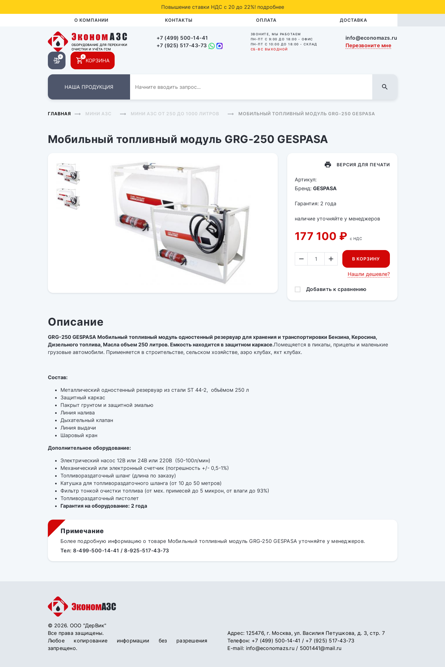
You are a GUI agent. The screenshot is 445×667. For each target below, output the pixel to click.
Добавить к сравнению (336, 289)
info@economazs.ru (371, 38)
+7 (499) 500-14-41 (182, 38)
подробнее (270, 7)
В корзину (366, 258)
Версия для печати (363, 164)
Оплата (266, 20)
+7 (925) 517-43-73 (182, 45)
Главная (59, 113)
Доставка (353, 20)
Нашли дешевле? (369, 274)
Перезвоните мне (368, 45)
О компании (91, 20)
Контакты (178, 20)
